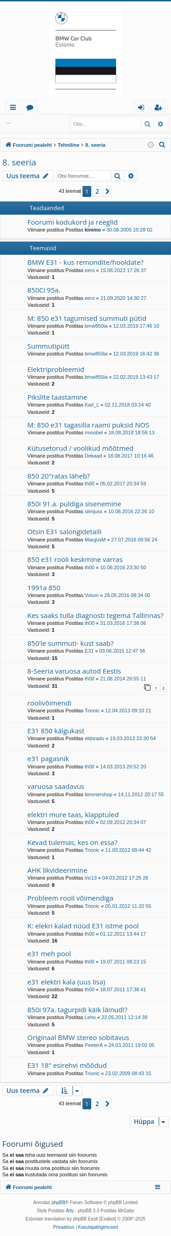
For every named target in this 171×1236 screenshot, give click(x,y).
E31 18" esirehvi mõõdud (67, 1065)
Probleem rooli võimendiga (70, 897)
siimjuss (94, 511)
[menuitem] (162, 145)
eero (90, 270)
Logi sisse (22, 121)
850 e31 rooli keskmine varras (75, 559)
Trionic (92, 710)
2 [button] (97, 191)
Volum (92, 595)
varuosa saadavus (55, 786)
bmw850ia (96, 326)
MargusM (95, 539)
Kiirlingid (15, 108)
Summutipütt (48, 345)
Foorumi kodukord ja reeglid (72, 222)
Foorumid (31, 108)
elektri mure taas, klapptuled (73, 814)
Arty (70, 1210)
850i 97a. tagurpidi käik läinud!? (77, 1009)
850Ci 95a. (43, 289)
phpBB (58, 1202)
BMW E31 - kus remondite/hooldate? (85, 262)
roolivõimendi (49, 702)
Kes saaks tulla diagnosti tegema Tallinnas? (95, 615)
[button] (107, 191)
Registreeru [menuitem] (160, 108)
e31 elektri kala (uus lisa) (66, 981)
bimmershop (99, 794)
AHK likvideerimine (57, 870)
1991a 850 (43, 587)
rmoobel (94, 432)
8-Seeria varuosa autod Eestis (74, 670)
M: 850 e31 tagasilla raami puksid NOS (88, 424)
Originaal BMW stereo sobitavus (78, 1037)
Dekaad (93, 455)
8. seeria (19, 162)
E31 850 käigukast (55, 730)
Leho (90, 1017)
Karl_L (92, 404)
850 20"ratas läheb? (58, 475)
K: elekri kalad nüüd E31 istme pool (83, 925)
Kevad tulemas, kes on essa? (72, 842)
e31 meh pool (49, 953)
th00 (89, 483)
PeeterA (94, 1045)
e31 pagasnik (48, 758)
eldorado (94, 738)
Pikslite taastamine (57, 397)
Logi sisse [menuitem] (143, 108)
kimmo (93, 229)
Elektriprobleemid (55, 369)
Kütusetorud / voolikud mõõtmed (80, 448)
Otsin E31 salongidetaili (64, 531)
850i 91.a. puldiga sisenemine (74, 503)
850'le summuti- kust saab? (70, 643)
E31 (89, 651)
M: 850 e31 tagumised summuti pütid (86, 318)
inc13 (91, 878)
